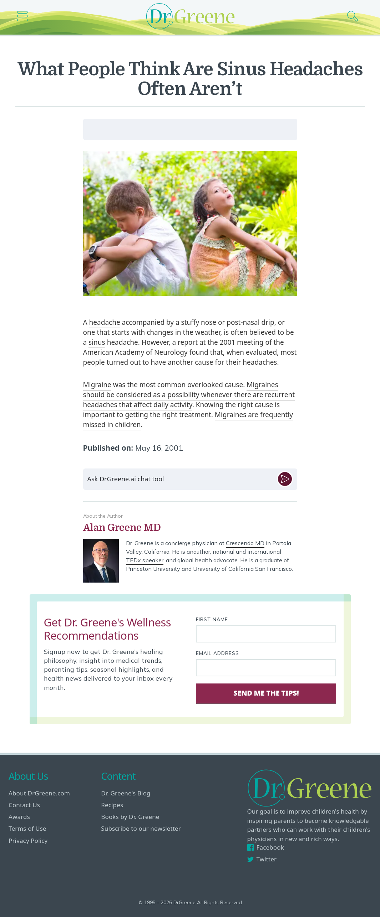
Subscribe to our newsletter (141, 828)
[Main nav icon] (25, 16)
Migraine (97, 384)
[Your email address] (266, 667)
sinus (96, 342)
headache (104, 322)
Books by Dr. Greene (130, 817)
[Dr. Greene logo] (190, 16)
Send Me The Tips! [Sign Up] (266, 693)
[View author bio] (190, 528)
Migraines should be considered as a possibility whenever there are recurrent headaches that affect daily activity (189, 394)
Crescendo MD (245, 543)
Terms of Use (27, 828)
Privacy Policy (28, 840)
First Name (212, 619)
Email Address (217, 653)
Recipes (112, 805)
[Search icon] (355, 16)
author (201, 551)
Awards (19, 817)
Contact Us (24, 805)
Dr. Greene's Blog (125, 793)
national (223, 551)
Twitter (262, 859)
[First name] (266, 633)
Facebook (265, 847)
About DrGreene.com (39, 793)
